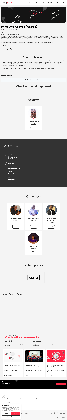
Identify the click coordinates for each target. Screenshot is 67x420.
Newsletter (28, 397)
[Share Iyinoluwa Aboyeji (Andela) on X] (5, 49)
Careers (37, 397)
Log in (64, 2)
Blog (27, 398)
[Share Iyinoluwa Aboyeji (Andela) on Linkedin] (8, 49)
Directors (8, 402)
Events (35, 2)
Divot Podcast (29, 401)
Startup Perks (50, 2)
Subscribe (60, 384)
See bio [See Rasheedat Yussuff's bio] (33, 226)
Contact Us (38, 398)
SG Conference (20, 397)
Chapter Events (20, 398)
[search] (61, 2)
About (57, 2)
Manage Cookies (11, 416)
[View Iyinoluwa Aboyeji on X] (33, 118)
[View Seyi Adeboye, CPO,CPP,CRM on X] (51, 215)
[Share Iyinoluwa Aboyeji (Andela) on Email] (11, 49)
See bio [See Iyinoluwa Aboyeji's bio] (33, 126)
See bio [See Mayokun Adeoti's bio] (15, 226)
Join (30, 2)
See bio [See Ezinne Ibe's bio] (33, 251)
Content (42, 2)
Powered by (61, 417)
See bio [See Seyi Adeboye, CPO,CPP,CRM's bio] (51, 226)
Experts (8, 398)
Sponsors (9, 401)
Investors (9, 397)
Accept (15, 413)
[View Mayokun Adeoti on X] (15, 215)
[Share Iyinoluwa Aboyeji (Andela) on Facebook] (2, 49)
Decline (6, 413)
